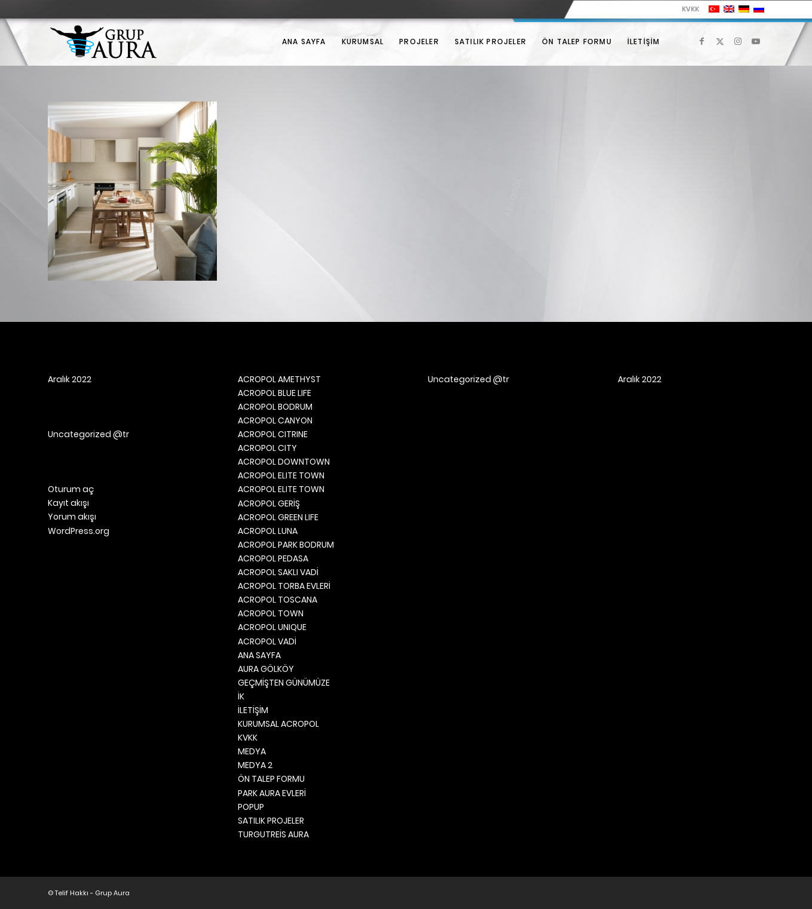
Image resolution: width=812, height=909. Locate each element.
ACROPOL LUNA (268, 531)
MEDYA (252, 751)
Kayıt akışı (68, 503)
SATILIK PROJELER (271, 821)
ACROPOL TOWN (271, 613)
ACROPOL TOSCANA (277, 600)
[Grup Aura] (103, 42)
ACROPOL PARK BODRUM (286, 545)
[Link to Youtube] (756, 41)
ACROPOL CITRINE (273, 434)
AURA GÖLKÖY (266, 669)
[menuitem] (687, 9)
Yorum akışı (72, 517)
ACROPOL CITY (267, 448)
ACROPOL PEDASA (273, 558)
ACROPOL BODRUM (275, 407)
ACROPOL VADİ (267, 641)
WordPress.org (78, 531)
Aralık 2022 (69, 379)
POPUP (251, 807)
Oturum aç (71, 489)
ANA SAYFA (259, 655)
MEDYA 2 (255, 765)
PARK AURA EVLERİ (272, 793)
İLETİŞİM (253, 710)
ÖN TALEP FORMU (271, 779)
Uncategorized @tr (88, 434)
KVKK (690, 9)
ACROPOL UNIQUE (272, 627)
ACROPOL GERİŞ (269, 503)
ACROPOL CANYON (275, 420)
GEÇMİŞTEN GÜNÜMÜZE (284, 683)
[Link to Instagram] (738, 41)
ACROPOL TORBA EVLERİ (284, 586)
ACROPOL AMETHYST (279, 379)
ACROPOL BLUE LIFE (274, 393)
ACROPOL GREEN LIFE (278, 517)
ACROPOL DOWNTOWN (284, 462)
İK (241, 696)
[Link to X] (720, 41)
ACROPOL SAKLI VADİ (278, 572)
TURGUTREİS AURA (273, 834)
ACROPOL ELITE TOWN (281, 475)
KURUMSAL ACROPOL (278, 724)
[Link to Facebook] (702, 41)
